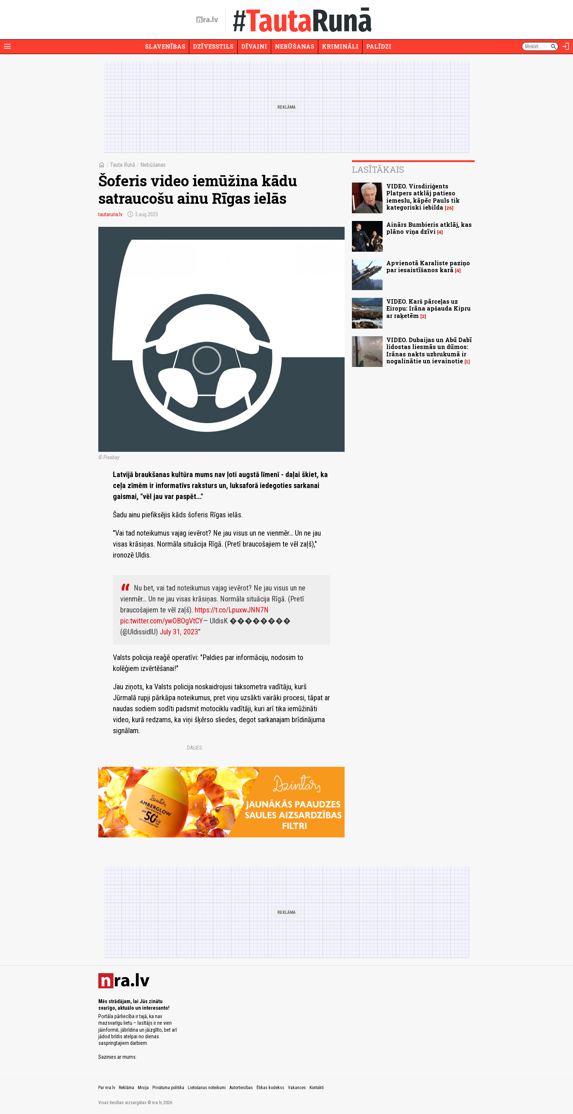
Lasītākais (378, 169)
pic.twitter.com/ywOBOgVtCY (161, 620)
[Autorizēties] (565, 46)
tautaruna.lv (110, 214)
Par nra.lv (106, 1087)
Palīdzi (378, 46)
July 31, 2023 (179, 631)
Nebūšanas (294, 46)
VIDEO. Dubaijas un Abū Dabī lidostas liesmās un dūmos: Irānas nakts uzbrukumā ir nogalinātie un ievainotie (429, 350)
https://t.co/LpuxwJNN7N (232, 609)
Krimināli (340, 46)
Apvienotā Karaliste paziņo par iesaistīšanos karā (428, 266)
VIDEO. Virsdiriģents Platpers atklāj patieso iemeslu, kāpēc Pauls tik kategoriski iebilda (423, 196)
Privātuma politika (168, 1087)
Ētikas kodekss (270, 1087)
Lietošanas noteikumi (207, 1087)
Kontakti (317, 1087)
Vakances (297, 1087)
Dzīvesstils (213, 46)
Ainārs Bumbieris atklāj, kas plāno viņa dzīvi (429, 228)
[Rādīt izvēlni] (7, 46)
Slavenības (165, 46)
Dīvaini (254, 46)
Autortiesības (241, 1087)
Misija (143, 1087)
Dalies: (195, 748)
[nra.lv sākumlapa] (207, 19)
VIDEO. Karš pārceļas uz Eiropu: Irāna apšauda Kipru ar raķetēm (428, 308)
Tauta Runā (122, 164)
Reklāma (126, 1087)
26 (449, 208)
